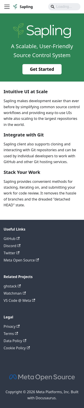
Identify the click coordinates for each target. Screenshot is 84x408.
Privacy (12, 326)
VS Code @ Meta (19, 300)
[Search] (64, 6)
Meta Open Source (21, 260)
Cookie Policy (17, 347)
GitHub (11, 238)
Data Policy (15, 340)
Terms (11, 333)
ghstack (12, 286)
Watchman (15, 293)
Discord (12, 245)
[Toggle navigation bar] (7, 6)
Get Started (42, 69)
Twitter (11, 252)
